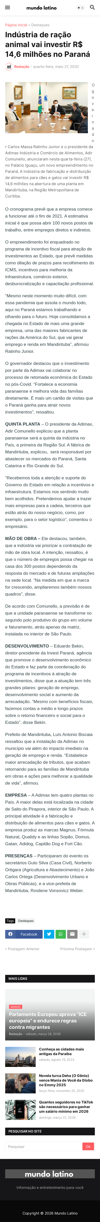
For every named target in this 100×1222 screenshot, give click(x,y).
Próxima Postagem (76, 949)
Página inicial (16, 25)
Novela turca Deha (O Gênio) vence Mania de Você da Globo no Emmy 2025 (66, 1080)
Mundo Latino (66, 1213)
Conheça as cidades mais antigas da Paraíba (61, 1051)
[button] (7, 7)
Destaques (40, 25)
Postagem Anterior (23, 949)
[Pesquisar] (44, 1146)
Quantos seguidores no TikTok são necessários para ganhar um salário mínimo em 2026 (66, 1106)
